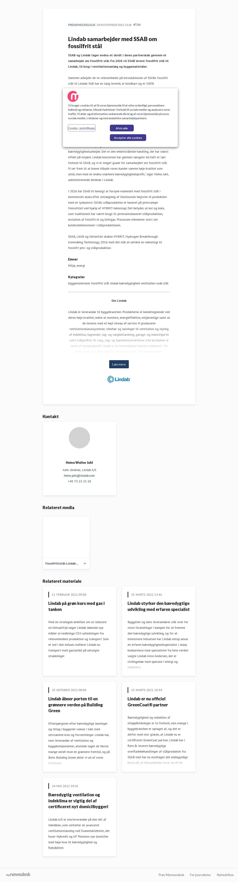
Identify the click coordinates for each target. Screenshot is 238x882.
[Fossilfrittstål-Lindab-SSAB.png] (66, 537)
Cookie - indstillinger (81, 128)
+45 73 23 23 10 (79, 481)
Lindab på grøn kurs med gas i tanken (76, 606)
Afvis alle (122, 128)
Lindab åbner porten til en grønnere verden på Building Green (75, 704)
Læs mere (119, 364)
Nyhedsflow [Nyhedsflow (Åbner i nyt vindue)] (225, 875)
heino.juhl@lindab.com (79, 475)
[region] (120, 117)
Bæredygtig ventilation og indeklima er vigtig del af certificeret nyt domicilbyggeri (78, 800)
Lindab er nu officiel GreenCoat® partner (148, 701)
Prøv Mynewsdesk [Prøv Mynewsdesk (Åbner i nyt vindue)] (171, 875)
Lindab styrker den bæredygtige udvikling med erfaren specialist (159, 606)
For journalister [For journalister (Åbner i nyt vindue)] (200, 875)
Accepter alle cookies (128, 137)
